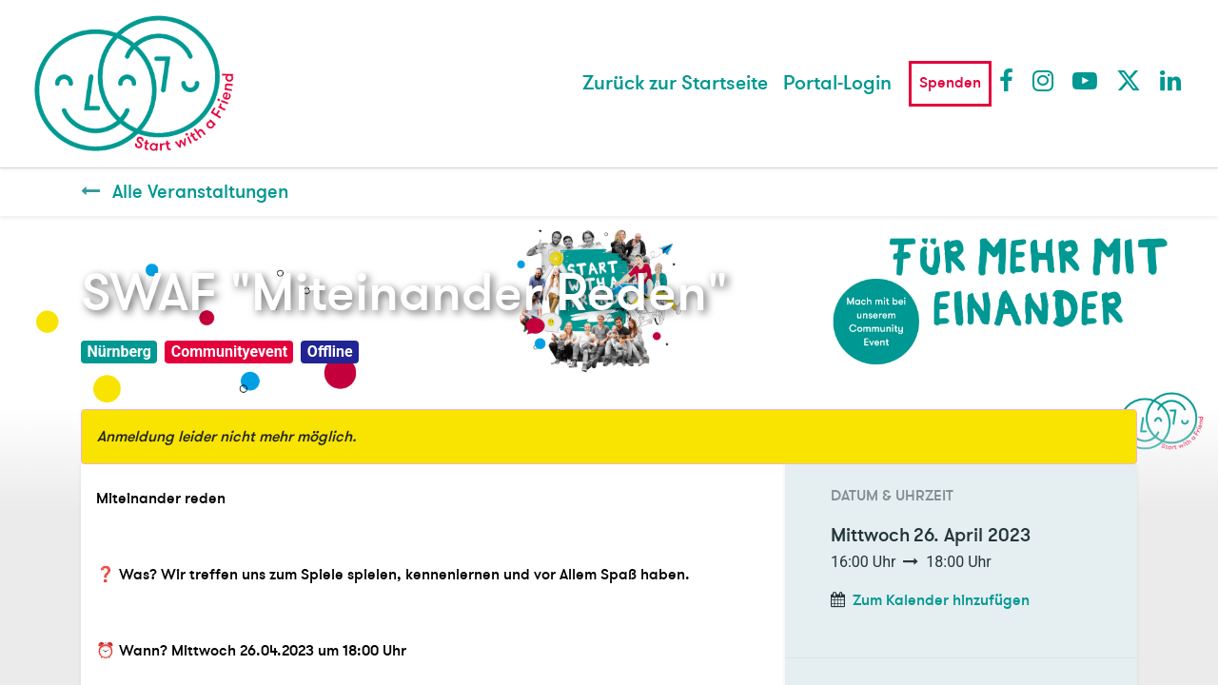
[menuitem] (675, 84)
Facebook (1011, 80)
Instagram (1044, 80)
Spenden (950, 82)
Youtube (1084, 80)
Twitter (1128, 80)
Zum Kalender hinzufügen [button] (941, 600)
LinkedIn (1171, 80)
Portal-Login (837, 83)
